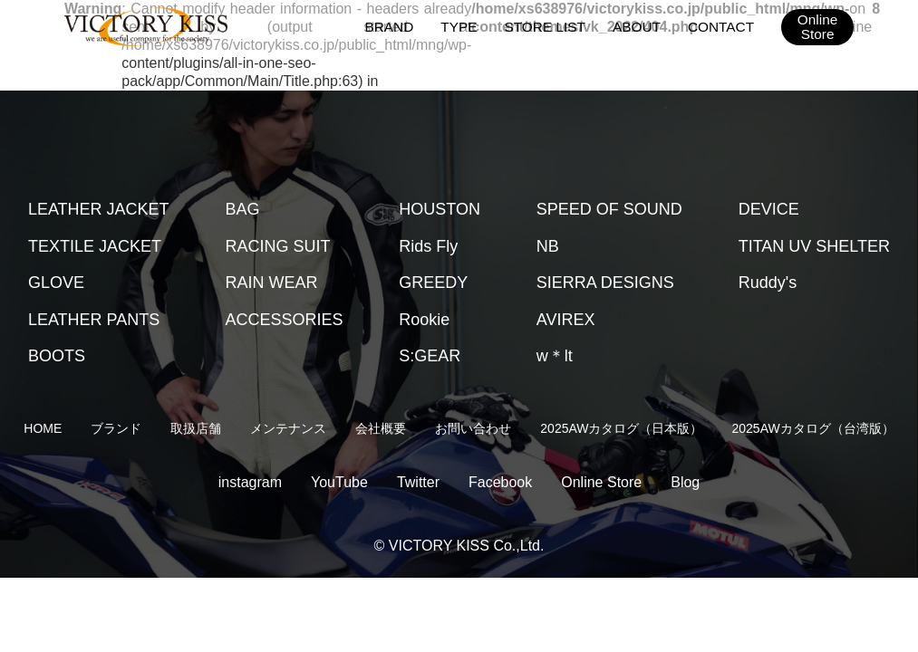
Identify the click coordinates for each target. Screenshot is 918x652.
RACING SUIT (277, 246)
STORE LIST (548, 26)
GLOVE (56, 282)
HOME (43, 428)
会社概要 (380, 428)
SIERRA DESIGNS (605, 282)
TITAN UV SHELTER (814, 246)
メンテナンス (288, 428)
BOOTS (56, 356)
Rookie (424, 320)
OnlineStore (816, 27)
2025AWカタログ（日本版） (621, 428)
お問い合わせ (473, 428)
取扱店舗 (195, 428)
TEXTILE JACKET (94, 246)
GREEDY (433, 282)
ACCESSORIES (284, 320)
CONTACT (722, 26)
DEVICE (769, 209)
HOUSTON (439, 209)
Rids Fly (428, 246)
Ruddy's (768, 282)
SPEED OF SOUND (609, 209)
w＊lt (554, 356)
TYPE (464, 26)
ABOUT (638, 26)
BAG (242, 209)
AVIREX (565, 320)
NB (547, 246)
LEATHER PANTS (93, 320)
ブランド (116, 428)
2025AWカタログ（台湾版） (813, 428)
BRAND (396, 26)
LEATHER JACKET (98, 209)
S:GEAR (429, 356)
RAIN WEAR (271, 282)
